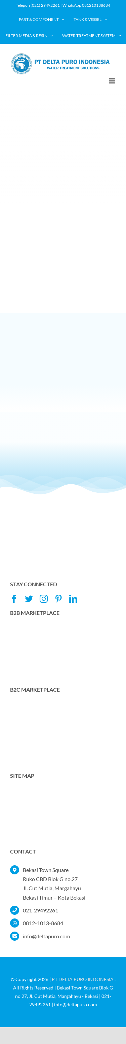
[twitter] (29, 599)
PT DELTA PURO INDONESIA (83, 979)
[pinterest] (58, 599)
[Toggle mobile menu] (112, 80)
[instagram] (44, 599)
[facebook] (14, 599)
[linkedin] (73, 599)
